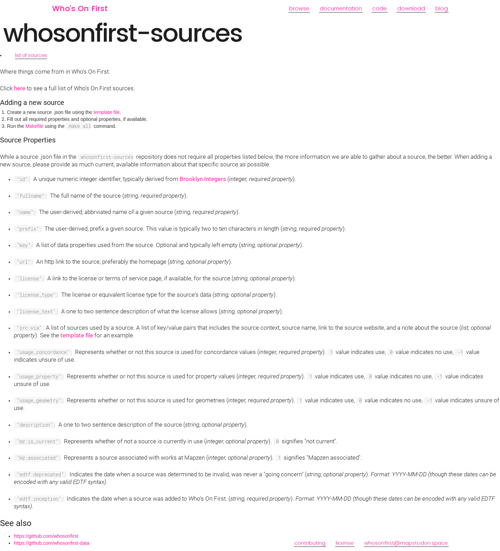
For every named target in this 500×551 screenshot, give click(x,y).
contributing (309, 547)
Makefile (34, 126)
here (19, 88)
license (345, 547)
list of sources (31, 55)
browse (299, 9)
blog (441, 9)
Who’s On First (80, 8)
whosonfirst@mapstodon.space (406, 547)
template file (106, 112)
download (411, 9)
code (379, 9)
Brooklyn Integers (203, 178)
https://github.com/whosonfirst (46, 536)
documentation (341, 9)
